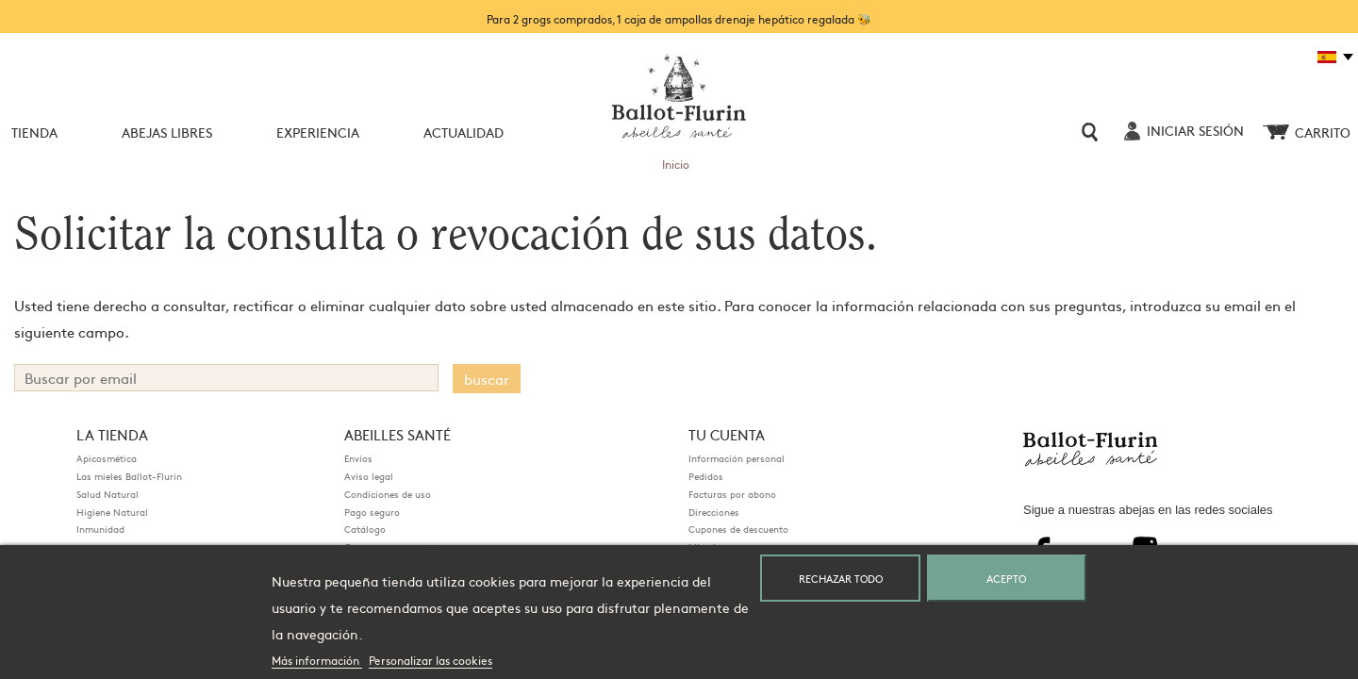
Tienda (34, 132)
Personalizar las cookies (430, 660)
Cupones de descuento (738, 529)
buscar (486, 379)
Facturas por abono (732, 494)
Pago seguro (372, 512)
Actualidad (463, 132)
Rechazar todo (841, 578)
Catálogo (365, 529)
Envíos (358, 458)
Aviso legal (368, 476)
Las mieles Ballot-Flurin (129, 476)
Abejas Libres (167, 132)
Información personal (736, 458)
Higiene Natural (112, 512)
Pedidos (705, 476)
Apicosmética (106, 458)
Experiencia (317, 132)
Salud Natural (107, 494)
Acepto (1006, 578)
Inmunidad (100, 529)
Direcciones (713, 512)
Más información (317, 660)
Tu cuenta (726, 434)
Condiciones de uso (387, 494)
